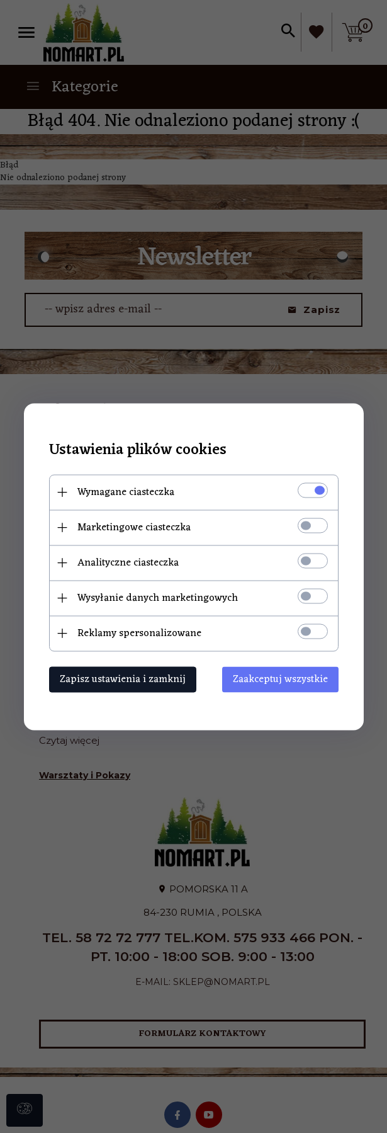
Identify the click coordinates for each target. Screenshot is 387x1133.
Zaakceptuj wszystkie (280, 679)
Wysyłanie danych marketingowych (157, 597)
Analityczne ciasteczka (128, 562)
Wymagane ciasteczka (125, 492)
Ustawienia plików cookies (138, 450)
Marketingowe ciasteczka (134, 527)
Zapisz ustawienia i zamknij (123, 679)
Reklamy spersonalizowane (139, 633)
